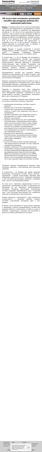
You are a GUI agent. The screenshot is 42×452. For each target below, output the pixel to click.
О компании (24, 442)
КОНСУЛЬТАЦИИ (32, 5)
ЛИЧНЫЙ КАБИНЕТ (21, 10)
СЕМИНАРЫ (13, 7)
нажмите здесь (16, 449)
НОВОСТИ (8, 5)
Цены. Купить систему (7, 444)
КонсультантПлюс (7, 442)
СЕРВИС (25, 5)
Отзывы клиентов (6, 446)
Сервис (13, 442)
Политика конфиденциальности (33, 443)
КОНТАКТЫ (29, 7)
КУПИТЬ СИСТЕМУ (21, 7)
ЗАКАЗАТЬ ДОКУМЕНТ (16, 5)
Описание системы (6, 443)
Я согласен (28, 447)
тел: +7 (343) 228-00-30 (33, 1)
